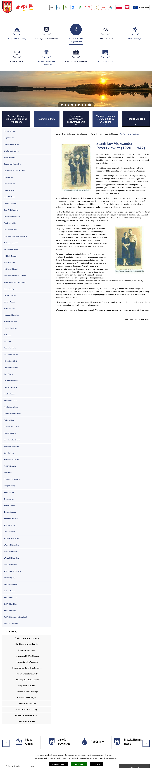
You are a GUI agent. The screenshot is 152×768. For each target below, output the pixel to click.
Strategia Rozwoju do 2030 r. (27, 715)
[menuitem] (16, 119)
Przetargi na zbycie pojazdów (27, 638)
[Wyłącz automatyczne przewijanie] (89, 105)
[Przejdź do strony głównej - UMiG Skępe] (18, 7)
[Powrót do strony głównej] (58, 133)
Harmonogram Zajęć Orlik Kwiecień (26, 668)
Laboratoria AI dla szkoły (26, 709)
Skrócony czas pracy (26, 650)
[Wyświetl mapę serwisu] (65, 7)
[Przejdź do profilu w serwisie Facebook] (73, 7)
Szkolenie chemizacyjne (26, 697)
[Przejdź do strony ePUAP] (110, 7)
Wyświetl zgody (58, 764)
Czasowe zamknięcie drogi (27, 692)
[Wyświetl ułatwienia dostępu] (51, 7)
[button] (76, 190)
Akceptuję (79, 764)
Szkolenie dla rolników (27, 703)
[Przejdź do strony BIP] (103, 7)
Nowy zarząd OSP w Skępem (27, 656)
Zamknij (96, 764)
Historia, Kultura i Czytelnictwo (74, 134)
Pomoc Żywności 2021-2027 (27, 680)
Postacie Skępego (111, 134)
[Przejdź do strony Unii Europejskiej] (141, 7)
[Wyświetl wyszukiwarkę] (58, 7)
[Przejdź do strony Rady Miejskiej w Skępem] (88, 7)
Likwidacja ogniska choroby (26, 644)
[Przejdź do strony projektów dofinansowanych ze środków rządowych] (122, 7)
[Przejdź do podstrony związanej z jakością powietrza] (80, 7)
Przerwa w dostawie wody (27, 674)
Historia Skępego (95, 134)
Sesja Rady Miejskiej (26, 686)
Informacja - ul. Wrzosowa (27, 662)
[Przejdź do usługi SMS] (96, 7)
